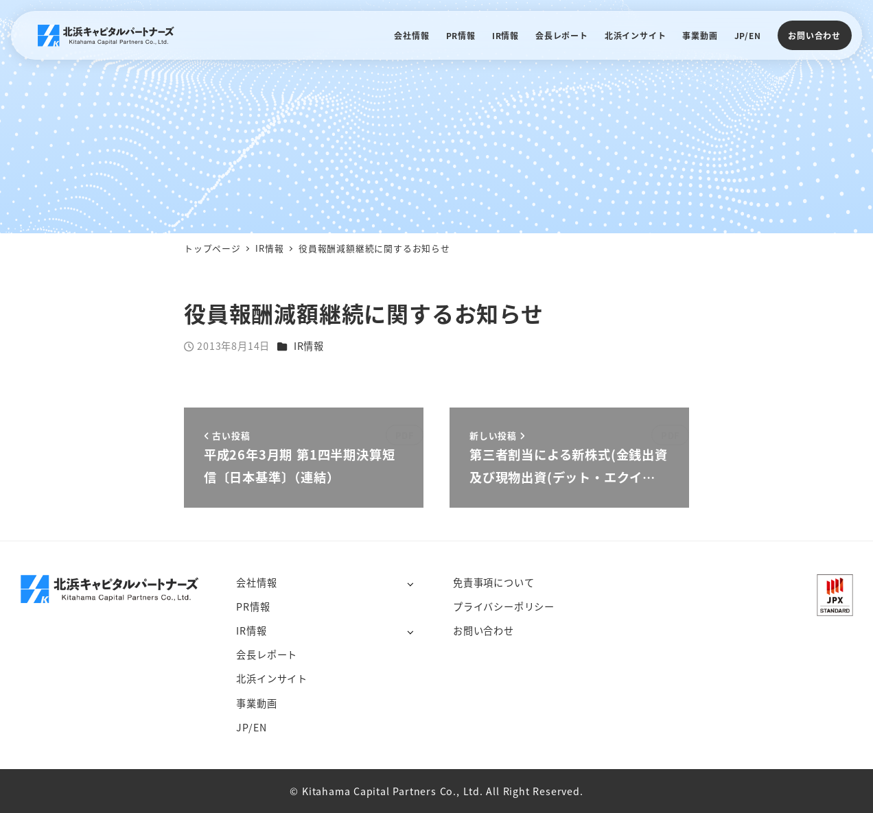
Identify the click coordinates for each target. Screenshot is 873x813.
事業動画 (256, 703)
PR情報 (253, 606)
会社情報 (256, 582)
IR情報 (309, 346)
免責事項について (493, 582)
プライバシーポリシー (504, 606)
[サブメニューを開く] (410, 583)
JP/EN (251, 727)
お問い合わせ (814, 35)
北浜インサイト (271, 678)
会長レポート (266, 654)
